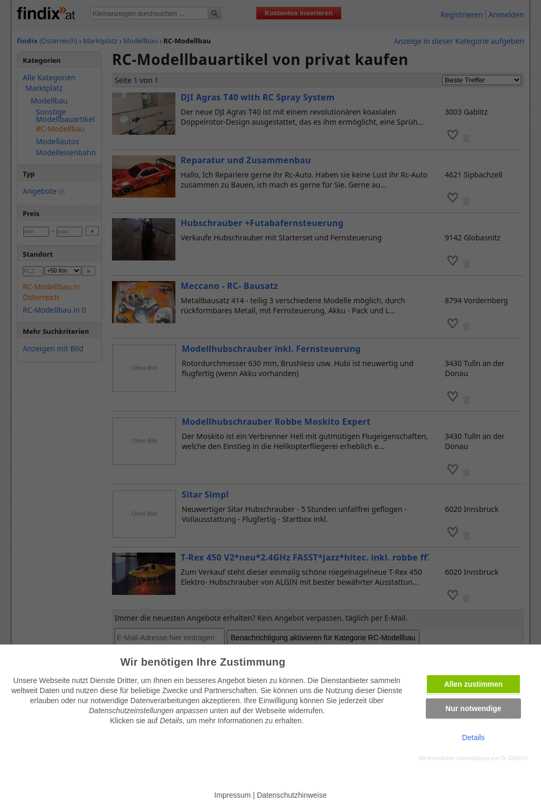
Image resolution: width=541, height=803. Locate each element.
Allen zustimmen (473, 684)
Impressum (232, 795)
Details (473, 737)
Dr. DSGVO (514, 758)
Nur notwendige (473, 708)
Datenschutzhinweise (292, 795)
